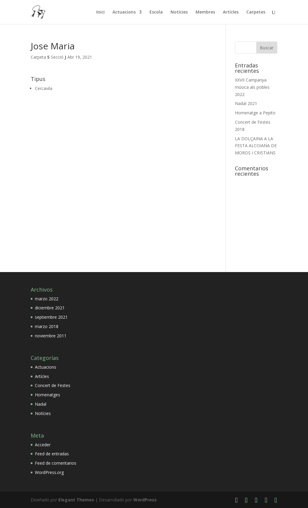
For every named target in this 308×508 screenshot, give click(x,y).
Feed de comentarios (55, 463)
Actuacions (124, 12)
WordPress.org (49, 472)
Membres (205, 12)
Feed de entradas (52, 454)
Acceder (43, 445)
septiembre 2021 (51, 317)
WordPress (145, 500)
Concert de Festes (52, 385)
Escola (156, 12)
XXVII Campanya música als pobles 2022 (252, 87)
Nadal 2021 (246, 103)
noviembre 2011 (50, 336)
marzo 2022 (46, 299)
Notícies (179, 12)
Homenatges (47, 395)
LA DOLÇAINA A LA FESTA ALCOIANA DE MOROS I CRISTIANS (256, 146)
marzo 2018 (46, 326)
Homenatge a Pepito (255, 113)
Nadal (40, 404)
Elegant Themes (76, 500)
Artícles (231, 12)
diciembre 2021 (50, 308)
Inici (100, 12)
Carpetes (255, 12)
